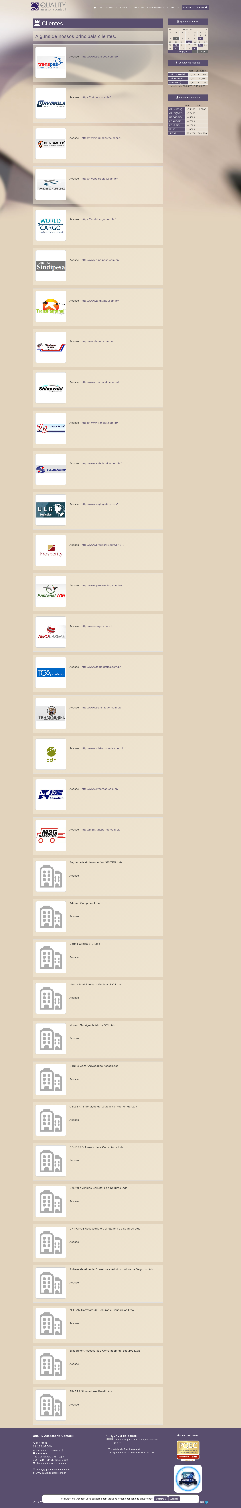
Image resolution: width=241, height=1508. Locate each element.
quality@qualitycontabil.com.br (53, 1469)
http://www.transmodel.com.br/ (101, 707)
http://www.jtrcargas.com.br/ (100, 789)
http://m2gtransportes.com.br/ (101, 829)
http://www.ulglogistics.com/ (100, 504)
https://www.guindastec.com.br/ (102, 138)
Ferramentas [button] (155, 8)
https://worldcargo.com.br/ (99, 219)
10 (200, 38)
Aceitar (174, 1499)
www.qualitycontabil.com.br (51, 1473)
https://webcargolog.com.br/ (100, 178)
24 (200, 45)
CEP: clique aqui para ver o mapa (50, 1459)
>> (205, 29)
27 (176, 48)
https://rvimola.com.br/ (96, 97)
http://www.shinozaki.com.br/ (100, 382)
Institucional (108, 8)
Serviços (125, 8)
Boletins (139, 8)
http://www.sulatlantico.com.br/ (102, 463)
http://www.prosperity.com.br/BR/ (103, 544)
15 (189, 42)
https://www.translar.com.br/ (100, 422)
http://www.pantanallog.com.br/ (102, 585)
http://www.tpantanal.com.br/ (100, 300)
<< (170, 29)
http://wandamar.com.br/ (97, 341)
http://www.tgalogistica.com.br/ (102, 666)
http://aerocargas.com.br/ (98, 626)
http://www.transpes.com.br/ (100, 56)
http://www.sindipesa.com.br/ (100, 260)
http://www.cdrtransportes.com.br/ (104, 748)
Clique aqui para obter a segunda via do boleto (136, 1439)
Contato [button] (173, 8)
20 (176, 45)
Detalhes (161, 1499)
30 (195, 48)
